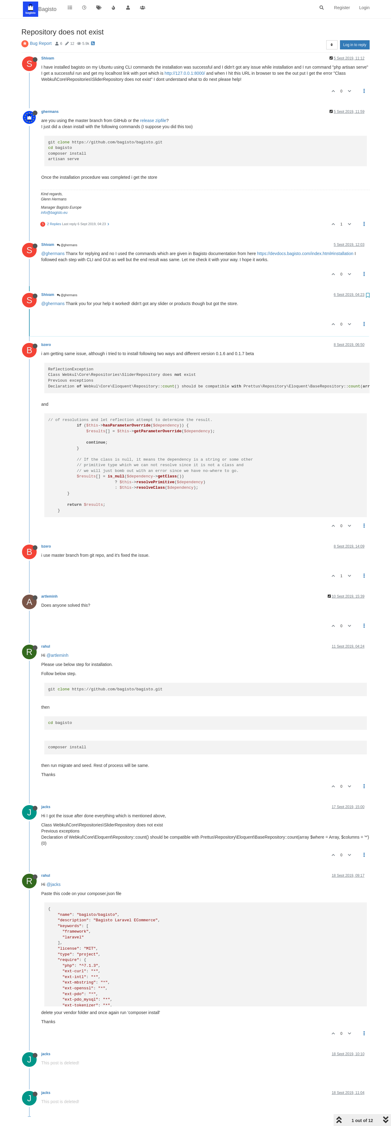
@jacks (53, 884)
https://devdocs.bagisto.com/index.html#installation (305, 253)
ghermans (50, 112)
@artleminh (57, 655)
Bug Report (41, 43)
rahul (45, 646)
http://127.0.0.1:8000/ (185, 73)
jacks (45, 807)
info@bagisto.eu (54, 212)
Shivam (47, 58)
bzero (46, 345)
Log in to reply (354, 45)
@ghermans (67, 245)
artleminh (49, 596)
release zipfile (153, 120)
